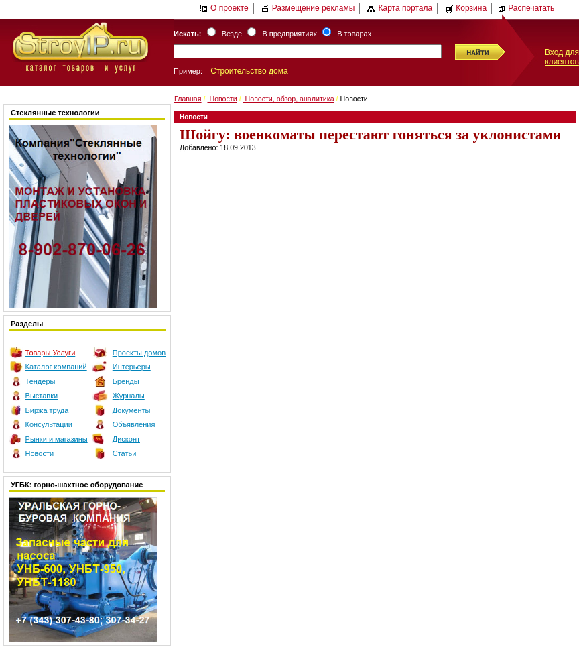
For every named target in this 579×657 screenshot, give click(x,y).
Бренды (126, 381)
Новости (39, 453)
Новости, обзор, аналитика (288, 99)
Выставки (41, 396)
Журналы (129, 396)
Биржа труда (47, 410)
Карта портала (399, 8)
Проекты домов (139, 353)
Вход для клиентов (562, 57)
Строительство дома (248, 71)
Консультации (48, 424)
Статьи (125, 453)
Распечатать (525, 8)
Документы (132, 410)
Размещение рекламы (308, 8)
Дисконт (126, 439)
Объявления (134, 424)
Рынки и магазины (56, 439)
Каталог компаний (56, 367)
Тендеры (40, 381)
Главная (188, 99)
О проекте (224, 8)
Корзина (466, 8)
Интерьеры (132, 367)
